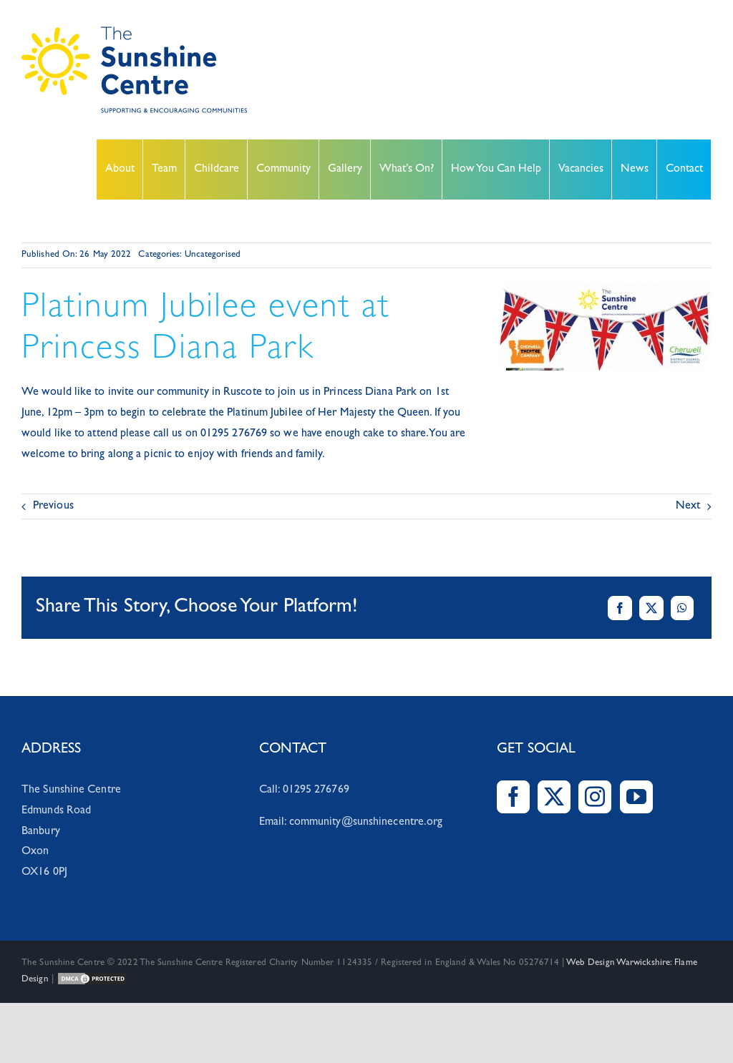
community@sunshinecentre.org (366, 822)
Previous (53, 506)
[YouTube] (636, 796)
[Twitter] (554, 796)
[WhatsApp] (682, 608)
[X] (651, 608)
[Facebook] (620, 608)
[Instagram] (594, 796)
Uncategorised (213, 255)
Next (688, 506)
